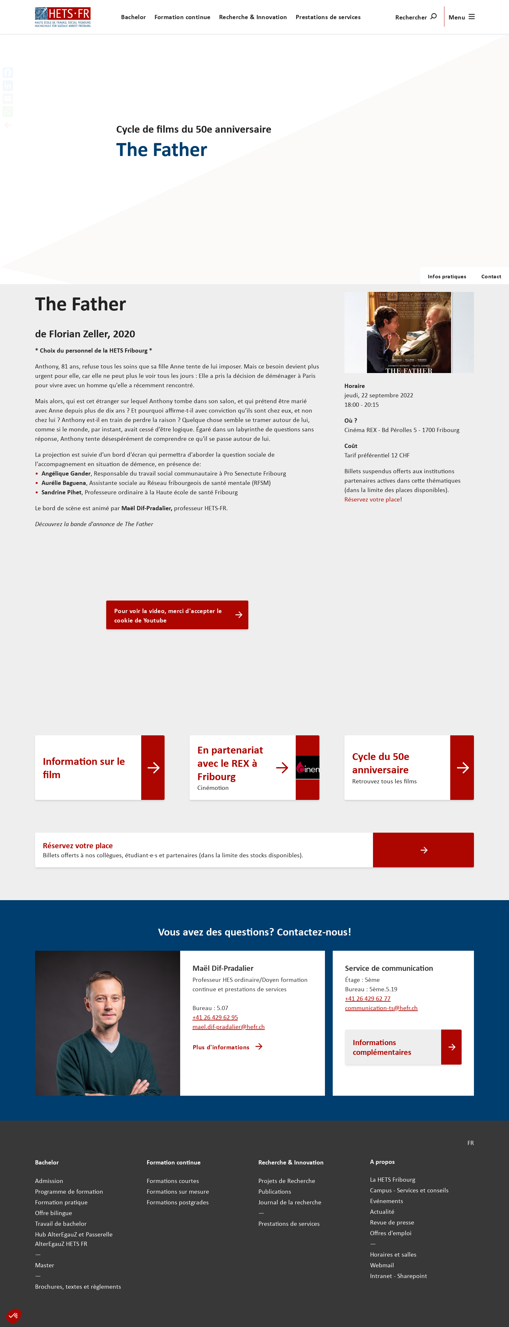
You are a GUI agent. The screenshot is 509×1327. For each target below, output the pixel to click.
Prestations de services (328, 16)
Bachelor (133, 16)
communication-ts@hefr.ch (381, 1007)
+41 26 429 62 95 (215, 1017)
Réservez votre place (372, 499)
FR (470, 1142)
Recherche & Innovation (253, 16)
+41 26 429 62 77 (368, 998)
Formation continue (183, 16)
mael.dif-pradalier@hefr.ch (228, 1026)
